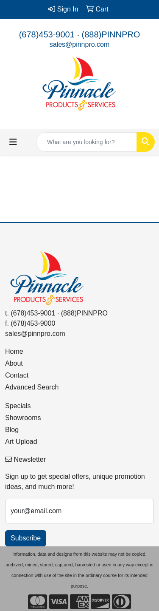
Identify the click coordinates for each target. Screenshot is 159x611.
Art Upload (21, 441)
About (14, 363)
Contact (16, 375)
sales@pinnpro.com (80, 44)
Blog (12, 429)
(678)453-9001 (47, 34)
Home (14, 351)
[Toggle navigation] (13, 142)
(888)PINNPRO (111, 34)
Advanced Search (32, 387)
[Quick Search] (86, 142)
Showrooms (23, 417)
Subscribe (26, 538)
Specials (18, 405)
